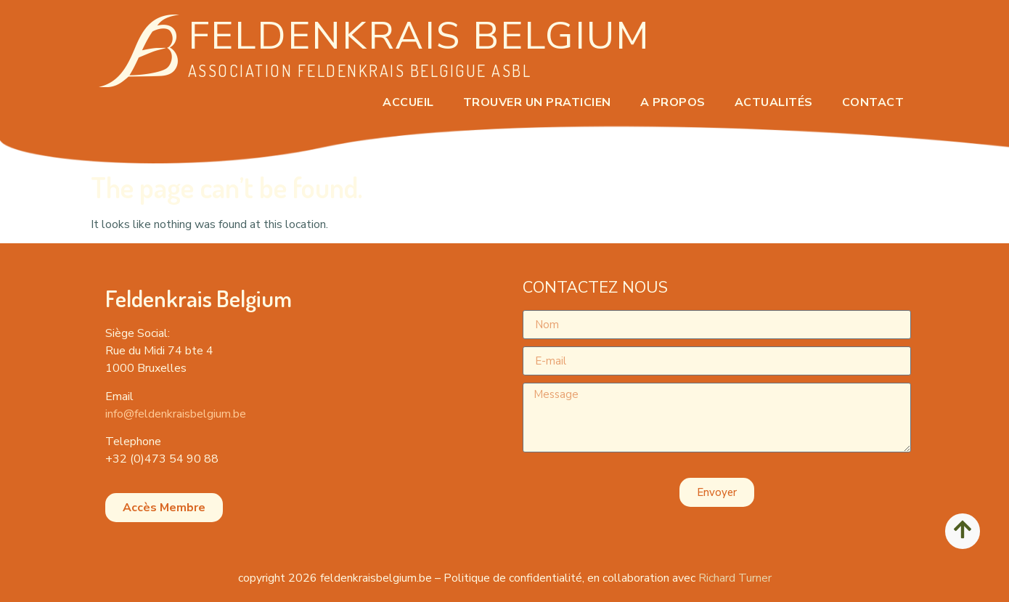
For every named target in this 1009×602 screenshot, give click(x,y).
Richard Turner (735, 578)
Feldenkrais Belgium (419, 35)
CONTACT (873, 102)
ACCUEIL (408, 102)
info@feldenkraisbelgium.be (175, 414)
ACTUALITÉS (774, 102)
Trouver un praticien (537, 102)
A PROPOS (673, 102)
